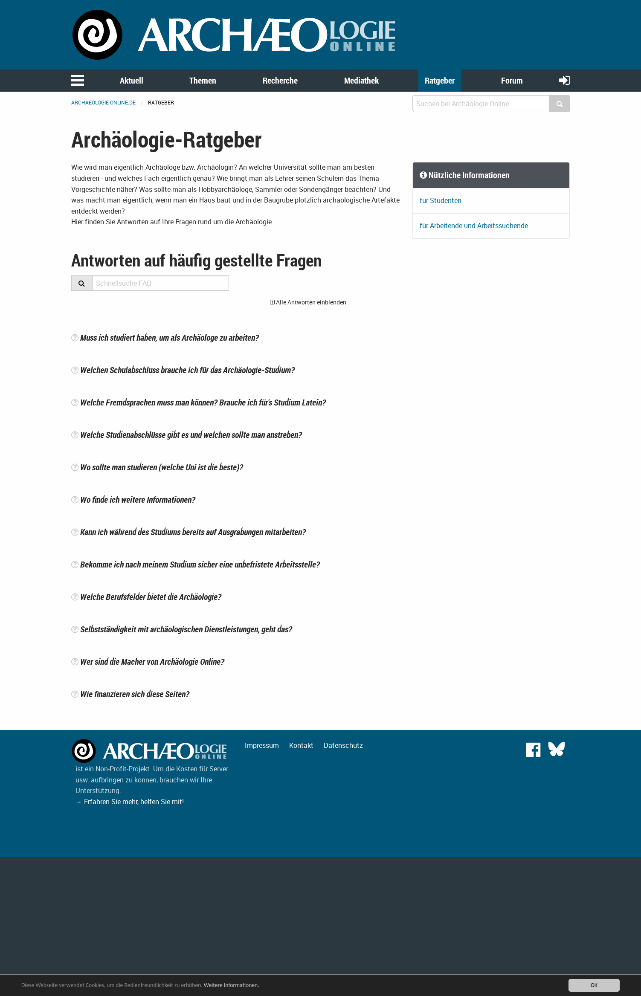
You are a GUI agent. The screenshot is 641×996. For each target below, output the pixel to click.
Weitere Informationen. (231, 985)
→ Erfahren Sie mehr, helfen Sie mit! (129, 801)
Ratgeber (440, 80)
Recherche (280, 80)
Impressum (262, 745)
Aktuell (131, 80)
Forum (512, 80)
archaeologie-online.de (103, 102)
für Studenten (440, 200)
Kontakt (301, 745)
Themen (202, 80)
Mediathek (361, 80)
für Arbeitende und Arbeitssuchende (474, 225)
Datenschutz (343, 745)
